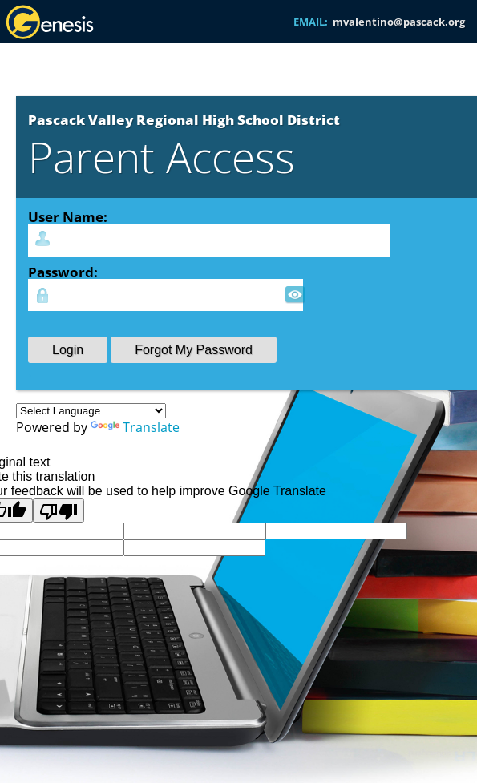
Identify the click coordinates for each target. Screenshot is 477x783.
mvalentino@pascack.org (399, 21)
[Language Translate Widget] (91, 410)
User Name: (67, 216)
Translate (135, 427)
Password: (63, 271)
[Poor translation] (58, 510)
